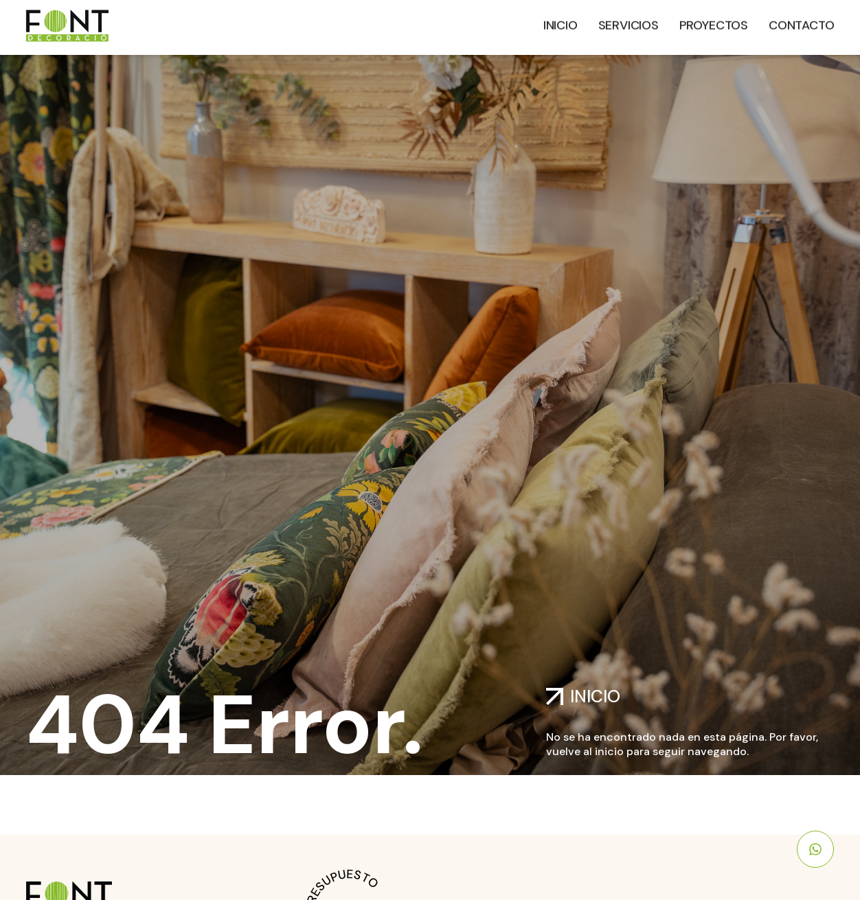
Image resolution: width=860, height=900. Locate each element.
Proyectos (713, 22)
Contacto (801, 22)
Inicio (560, 22)
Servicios (628, 22)
